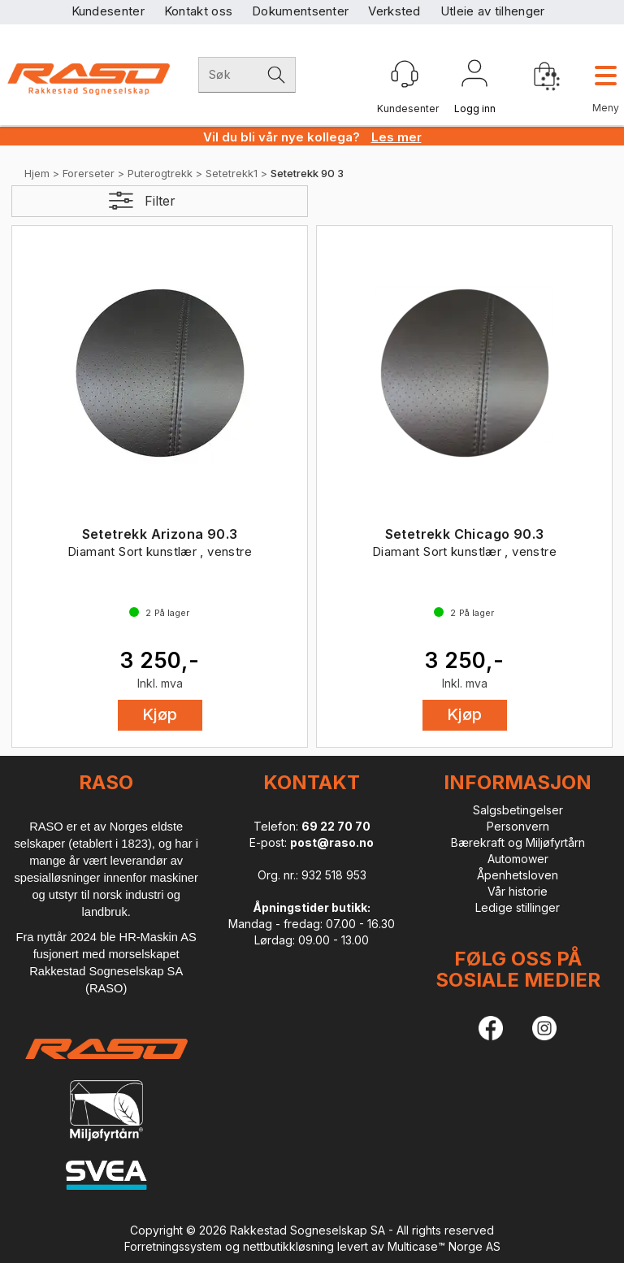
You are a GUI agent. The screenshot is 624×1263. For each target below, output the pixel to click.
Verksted (394, 11)
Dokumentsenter (300, 11)
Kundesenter (108, 11)
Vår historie (518, 891)
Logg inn (474, 76)
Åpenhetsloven (517, 875)
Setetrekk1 (232, 173)
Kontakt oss (198, 11)
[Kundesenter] (404, 74)
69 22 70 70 (335, 826)
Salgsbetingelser (518, 810)
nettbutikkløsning (288, 1246)
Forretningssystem (173, 1246)
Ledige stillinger (517, 907)
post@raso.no (332, 842)
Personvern (518, 826)
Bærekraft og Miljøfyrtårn (518, 842)
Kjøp (160, 714)
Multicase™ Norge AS (444, 1246)
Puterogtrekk (160, 173)
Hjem (37, 173)
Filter (160, 201)
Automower (518, 859)
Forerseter (89, 173)
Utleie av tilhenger (492, 11)
